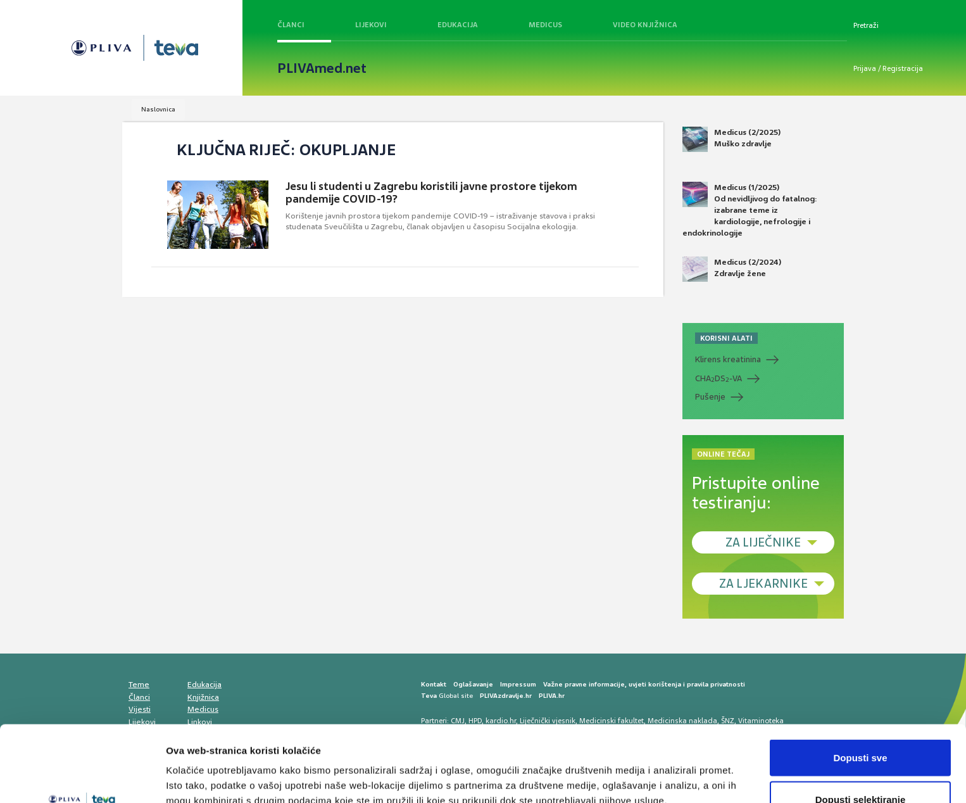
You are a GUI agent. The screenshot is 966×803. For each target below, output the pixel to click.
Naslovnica (158, 109)
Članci (290, 24)
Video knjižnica (645, 24)
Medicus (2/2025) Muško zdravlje (731, 139)
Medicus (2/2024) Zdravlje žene (731, 269)
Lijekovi (371, 24)
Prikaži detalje (656, 770)
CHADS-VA (718, 378)
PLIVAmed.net (322, 68)
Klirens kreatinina (728, 359)
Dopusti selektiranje (860, 728)
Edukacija (457, 24)
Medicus (545, 24)
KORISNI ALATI (726, 338)
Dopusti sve (860, 686)
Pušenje (710, 396)
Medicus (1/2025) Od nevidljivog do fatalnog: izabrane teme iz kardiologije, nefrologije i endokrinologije (749, 210)
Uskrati (860, 769)
